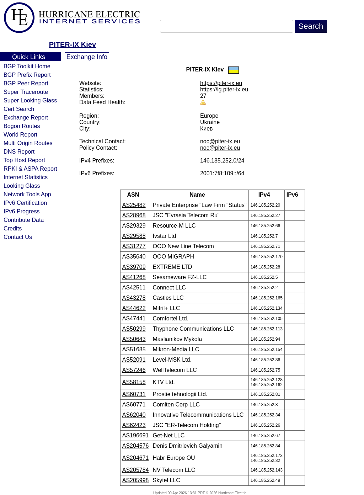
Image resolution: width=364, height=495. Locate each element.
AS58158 (134, 382)
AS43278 (134, 298)
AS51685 (134, 349)
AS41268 (134, 277)
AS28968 (134, 215)
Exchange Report (26, 117)
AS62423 (134, 425)
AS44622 (134, 308)
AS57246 (134, 370)
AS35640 (134, 257)
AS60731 (134, 394)
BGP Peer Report (26, 83)
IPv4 (266, 195)
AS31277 (134, 246)
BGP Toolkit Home (27, 66)
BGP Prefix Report (27, 74)
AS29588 (134, 236)
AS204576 (135, 446)
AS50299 (134, 329)
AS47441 (134, 318)
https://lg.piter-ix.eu (224, 89)
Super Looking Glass (30, 100)
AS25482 (134, 205)
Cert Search (19, 109)
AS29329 (134, 226)
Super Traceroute (26, 92)
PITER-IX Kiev (72, 44)
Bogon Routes (22, 126)
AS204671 (135, 458)
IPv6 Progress (22, 211)
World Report (20, 134)
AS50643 (134, 339)
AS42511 (134, 287)
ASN (135, 195)
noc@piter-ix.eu (220, 141)
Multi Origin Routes (28, 143)
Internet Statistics (26, 177)
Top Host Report (24, 160)
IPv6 (295, 195)
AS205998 (135, 480)
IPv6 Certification (25, 202)
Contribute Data (24, 220)
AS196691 (135, 435)
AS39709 (134, 267)
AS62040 (134, 415)
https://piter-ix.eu (221, 83)
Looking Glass (22, 185)
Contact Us (18, 237)
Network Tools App (27, 194)
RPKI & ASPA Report (30, 168)
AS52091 (134, 360)
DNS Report (19, 151)
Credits (13, 228)
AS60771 (134, 404)
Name (199, 195)
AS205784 (135, 470)
